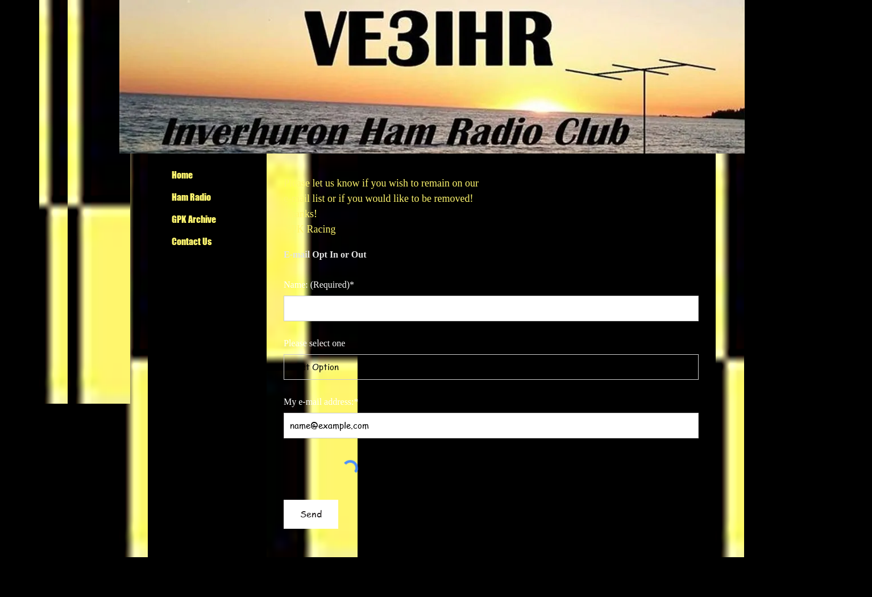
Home (182, 174)
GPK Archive (194, 219)
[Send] (311, 514)
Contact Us (192, 241)
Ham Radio (191, 197)
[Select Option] (491, 367)
